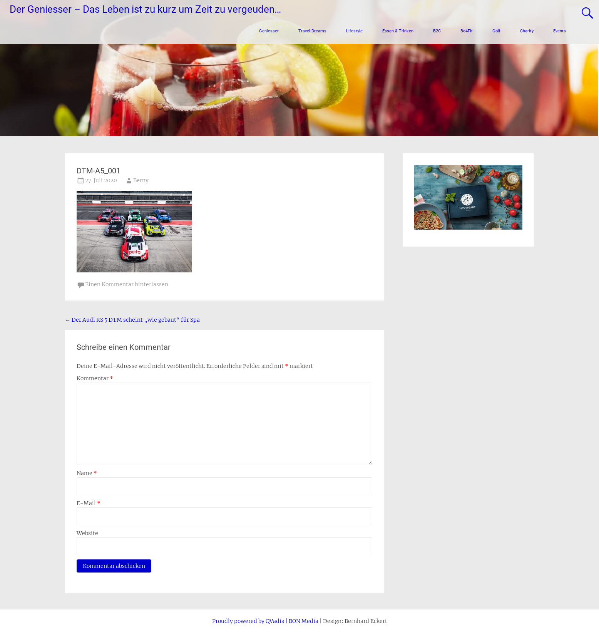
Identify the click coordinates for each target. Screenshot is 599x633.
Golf (496, 31)
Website (87, 533)
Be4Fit (466, 31)
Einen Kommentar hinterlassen (126, 284)
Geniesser (269, 31)
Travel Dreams (312, 31)
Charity (527, 31)
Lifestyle (354, 31)
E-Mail (88, 503)
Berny (141, 180)
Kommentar (95, 378)
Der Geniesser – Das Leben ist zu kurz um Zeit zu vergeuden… (145, 9)
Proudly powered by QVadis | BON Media (265, 621)
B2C (437, 31)
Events (559, 31)
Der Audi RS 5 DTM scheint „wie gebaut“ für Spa (132, 319)
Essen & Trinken (397, 31)
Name (87, 473)
